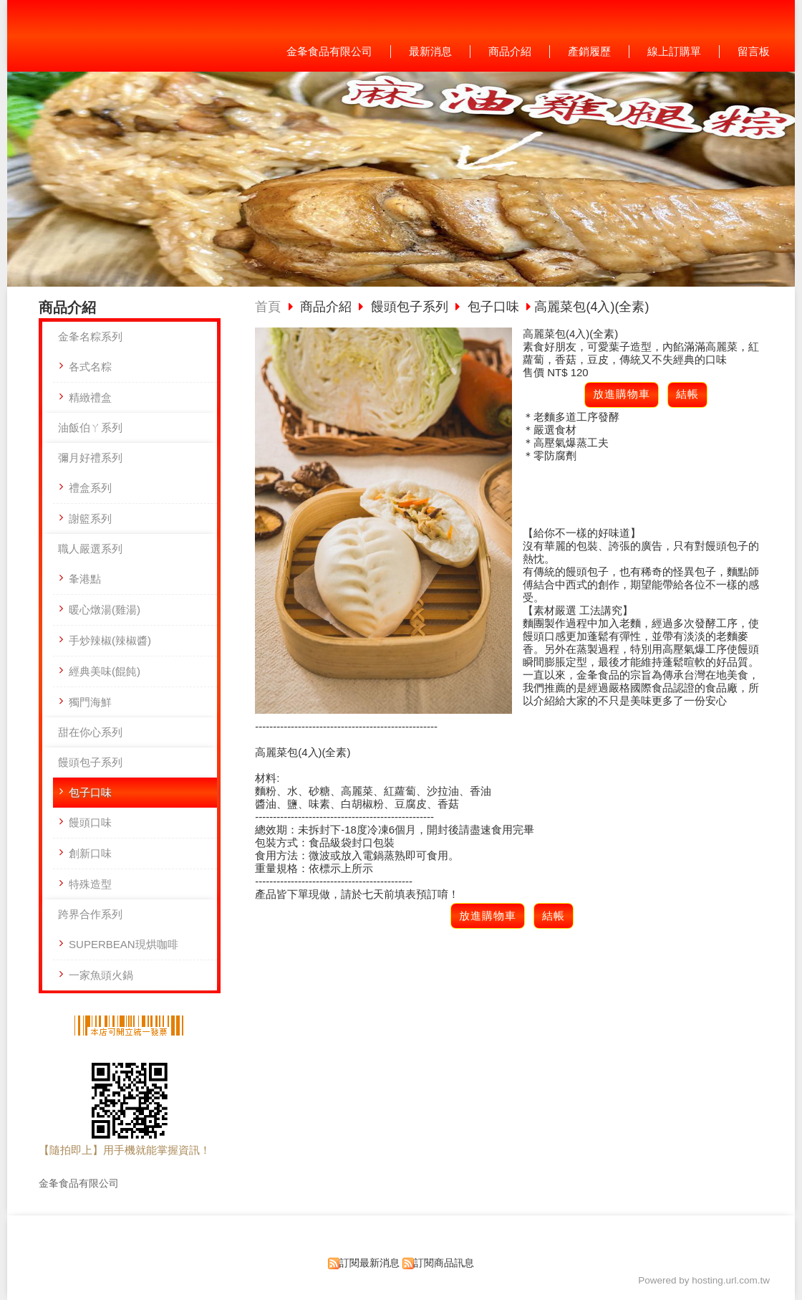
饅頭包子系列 (90, 762)
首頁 (268, 307)
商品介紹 (327, 307)
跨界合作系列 (90, 914)
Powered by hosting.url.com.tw (704, 1280)
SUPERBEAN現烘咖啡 (123, 944)
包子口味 (90, 792)
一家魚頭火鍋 (101, 975)
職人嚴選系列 (90, 549)
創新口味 (90, 853)
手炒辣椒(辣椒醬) (110, 640)
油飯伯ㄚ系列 (90, 427)
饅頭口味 (90, 822)
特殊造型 (90, 884)
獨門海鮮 (90, 702)
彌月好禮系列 (90, 457)
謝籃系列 (90, 518)
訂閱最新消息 (369, 1263)
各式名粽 (90, 366)
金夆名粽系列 (90, 336)
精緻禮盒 (90, 397)
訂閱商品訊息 (444, 1263)
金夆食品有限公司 (79, 1183)
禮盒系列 (90, 488)
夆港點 (85, 579)
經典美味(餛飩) (104, 671)
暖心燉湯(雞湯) (104, 609)
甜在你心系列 (90, 732)
